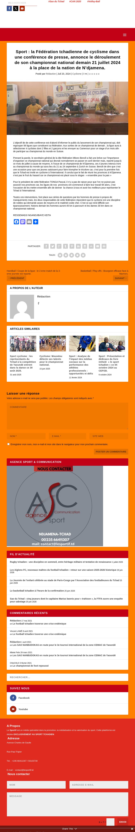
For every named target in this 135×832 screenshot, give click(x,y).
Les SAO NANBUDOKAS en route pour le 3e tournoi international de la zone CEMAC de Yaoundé (64, 645)
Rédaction (51, 73)
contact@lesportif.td (24, 770)
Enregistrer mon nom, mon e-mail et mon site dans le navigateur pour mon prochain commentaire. (59, 444)
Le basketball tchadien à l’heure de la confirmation (37, 590)
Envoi (122, 822)
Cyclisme (77, 73)
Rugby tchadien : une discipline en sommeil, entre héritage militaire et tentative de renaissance (61, 562)
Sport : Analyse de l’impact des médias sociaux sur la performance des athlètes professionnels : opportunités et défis (81, 365)
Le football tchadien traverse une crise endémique (39, 623)
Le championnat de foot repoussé (31, 665)
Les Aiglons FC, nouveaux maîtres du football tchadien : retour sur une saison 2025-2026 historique (63, 570)
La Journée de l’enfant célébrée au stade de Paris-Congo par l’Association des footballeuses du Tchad (64, 580)
